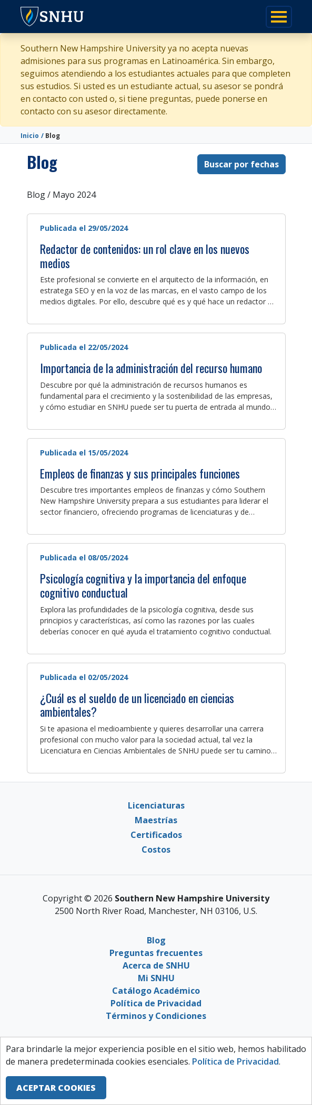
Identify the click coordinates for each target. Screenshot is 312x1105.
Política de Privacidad (156, 1003)
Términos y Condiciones (156, 1016)
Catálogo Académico (156, 990)
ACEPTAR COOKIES (56, 1087)
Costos (156, 849)
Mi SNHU (156, 978)
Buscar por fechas (241, 164)
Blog (156, 940)
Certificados (156, 835)
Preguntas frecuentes (156, 953)
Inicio (30, 135)
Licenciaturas (156, 805)
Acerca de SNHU (156, 965)
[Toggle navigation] (279, 17)
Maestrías (156, 820)
